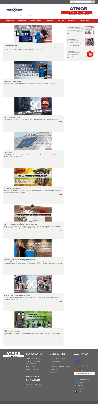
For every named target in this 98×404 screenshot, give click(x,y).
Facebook (79, 383)
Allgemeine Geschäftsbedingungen (60, 366)
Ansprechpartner (55, 361)
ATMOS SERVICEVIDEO (33, 361)
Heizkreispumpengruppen (12, 331)
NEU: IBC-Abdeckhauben (12, 188)
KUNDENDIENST (31, 364)
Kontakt (16, 16)
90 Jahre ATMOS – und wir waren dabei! (17, 295)
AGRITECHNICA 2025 (11, 46)
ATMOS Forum (31, 366)
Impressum (54, 372)
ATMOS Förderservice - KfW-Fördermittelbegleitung (20, 224)
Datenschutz (54, 369)
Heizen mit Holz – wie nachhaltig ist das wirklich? (20, 259)
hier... (78, 45)
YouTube (79, 389)
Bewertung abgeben (82, 380)
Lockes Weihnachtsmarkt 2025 (34, 386)
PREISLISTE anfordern (33, 369)
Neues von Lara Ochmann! (12, 81)
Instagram (79, 386)
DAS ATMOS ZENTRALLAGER (59, 358)
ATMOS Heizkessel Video (12, 117)
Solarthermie (8, 152)
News (47, 16)
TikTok (78, 392)
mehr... (69, 33)
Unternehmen (7, 16)
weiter (61, 52)
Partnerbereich (24, 16)
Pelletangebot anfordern (37, 16)
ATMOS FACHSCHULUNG (34, 358)
